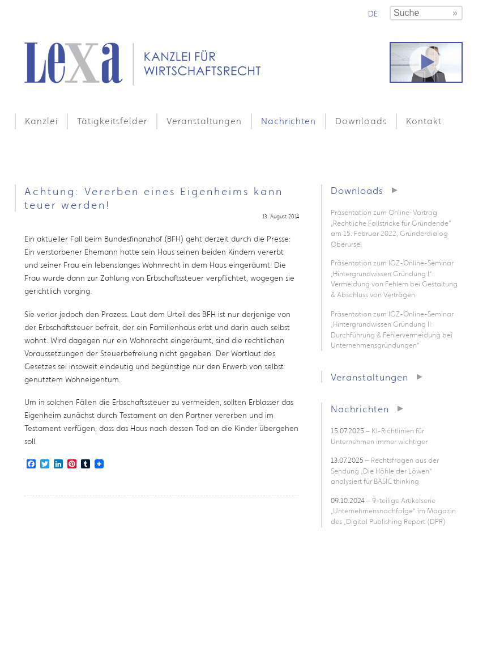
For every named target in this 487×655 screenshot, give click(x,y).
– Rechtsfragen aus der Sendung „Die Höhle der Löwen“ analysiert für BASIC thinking (385, 470)
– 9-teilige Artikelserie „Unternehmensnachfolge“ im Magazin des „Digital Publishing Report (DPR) (393, 511)
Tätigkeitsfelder (112, 120)
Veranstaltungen (204, 120)
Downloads (361, 120)
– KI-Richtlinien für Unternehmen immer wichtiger (379, 436)
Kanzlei (41, 120)
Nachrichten (288, 120)
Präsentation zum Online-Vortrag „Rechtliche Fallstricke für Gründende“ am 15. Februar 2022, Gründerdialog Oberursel (391, 228)
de (373, 14)
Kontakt (424, 120)
